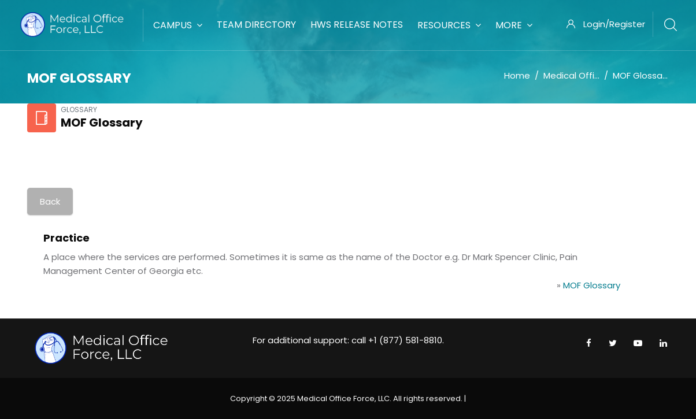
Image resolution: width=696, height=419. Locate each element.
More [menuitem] (513, 25)
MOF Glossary (641, 75)
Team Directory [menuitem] (256, 24)
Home (517, 75)
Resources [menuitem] (449, 25)
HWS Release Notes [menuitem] (356, 24)
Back (50, 201)
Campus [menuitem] (177, 25)
